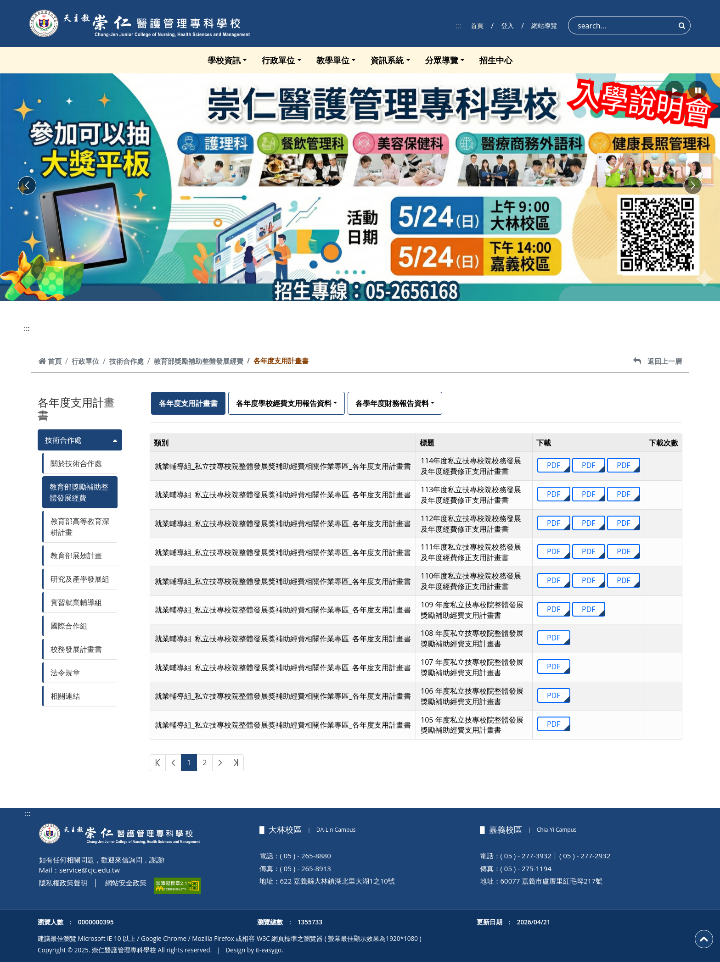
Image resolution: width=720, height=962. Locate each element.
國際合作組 (69, 626)
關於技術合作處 (76, 463)
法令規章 (65, 672)
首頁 (477, 25)
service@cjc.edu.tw (89, 869)
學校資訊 (224, 60)
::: (458, 26)
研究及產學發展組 (80, 579)
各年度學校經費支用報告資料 (284, 403)
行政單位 (278, 60)
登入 (507, 25)
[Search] (629, 25)
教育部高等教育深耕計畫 (80, 526)
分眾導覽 (441, 60)
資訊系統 (387, 60)
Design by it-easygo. (254, 949)
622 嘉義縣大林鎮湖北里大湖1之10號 (337, 880)
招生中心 (495, 60)
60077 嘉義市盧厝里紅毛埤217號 (552, 880)
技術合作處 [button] (63, 440)
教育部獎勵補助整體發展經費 (198, 361)
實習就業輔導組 (76, 602)
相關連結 (65, 696)
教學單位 (332, 60)
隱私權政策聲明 (63, 882)
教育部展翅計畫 (76, 556)
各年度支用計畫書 (188, 403)
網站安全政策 (125, 882)
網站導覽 (544, 25)
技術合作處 (126, 361)
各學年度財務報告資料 (392, 403)
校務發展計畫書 (76, 649)
